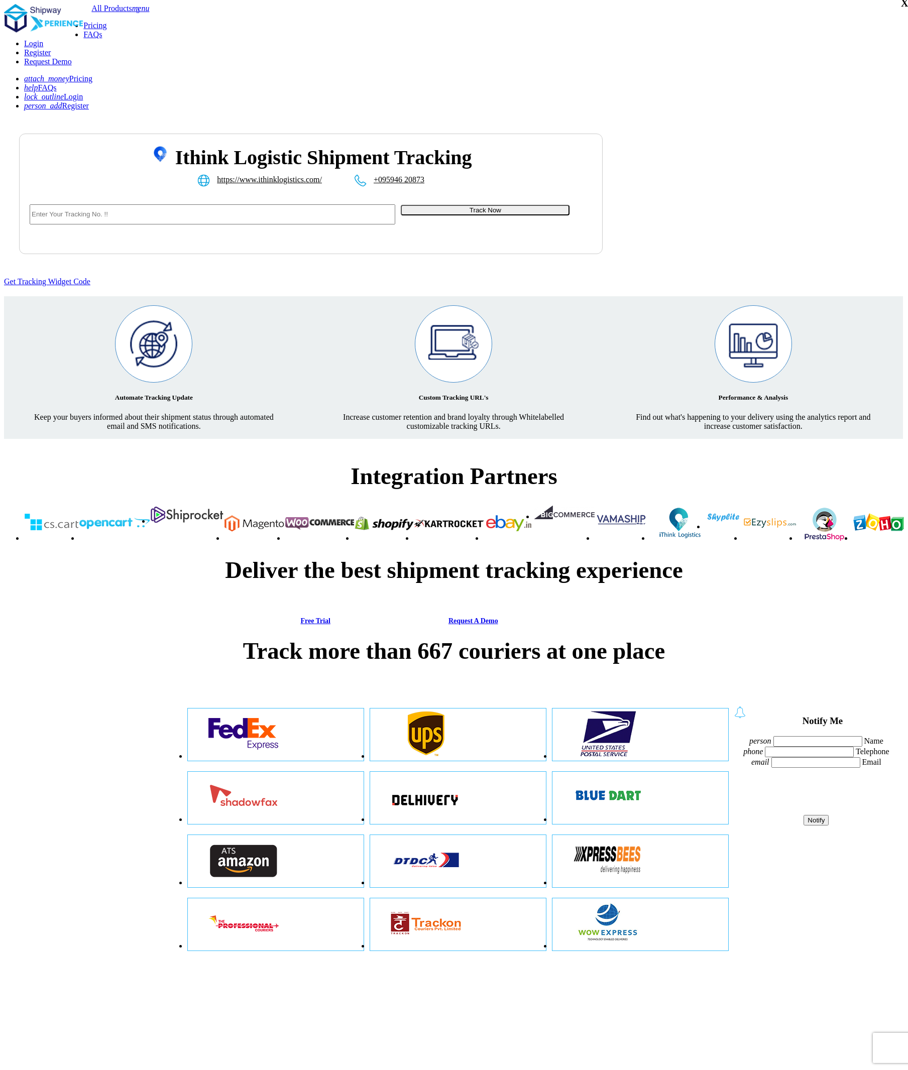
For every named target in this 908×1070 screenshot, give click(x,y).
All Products (111, 8)
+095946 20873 (399, 179)
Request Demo (48, 61)
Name (873, 741)
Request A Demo (473, 621)
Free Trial (315, 621)
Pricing (94, 25)
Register (37, 52)
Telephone (872, 751)
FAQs (92, 34)
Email (871, 762)
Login (33, 43)
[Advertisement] (682, 206)
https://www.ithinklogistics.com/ (269, 179)
